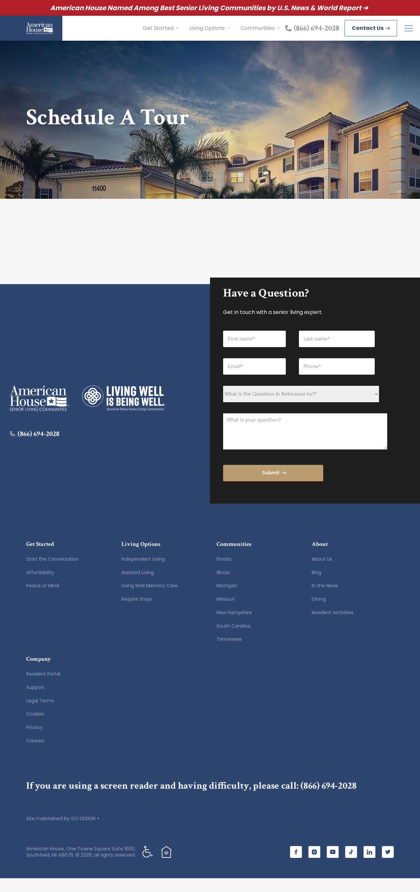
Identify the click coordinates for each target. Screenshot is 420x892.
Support (35, 701)
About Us (322, 573)
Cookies (35, 727)
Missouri (226, 613)
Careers (35, 754)
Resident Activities (332, 626)
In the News (325, 599)
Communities (260, 35)
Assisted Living (137, 586)
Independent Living (143, 573)
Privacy (34, 741)
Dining (319, 613)
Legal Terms (40, 714)
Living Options (209, 35)
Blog (316, 586)
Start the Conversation (52, 573)
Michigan (227, 599)
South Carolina (233, 639)
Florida (224, 573)
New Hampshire (234, 626)
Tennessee (229, 653)
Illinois (223, 586)
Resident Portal (43, 687)
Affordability (40, 586)
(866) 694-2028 (329, 799)
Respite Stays (136, 613)
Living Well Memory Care (149, 599)
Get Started (161, 35)
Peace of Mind (42, 599)
